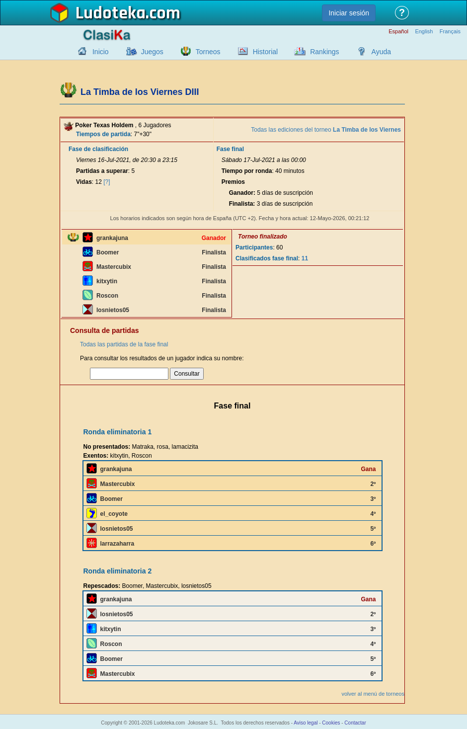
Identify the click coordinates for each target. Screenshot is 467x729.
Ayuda (381, 52)
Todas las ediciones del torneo (326, 129)
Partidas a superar (102, 170)
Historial (265, 52)
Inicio (100, 52)
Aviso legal (305, 723)
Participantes (254, 247)
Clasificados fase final (266, 258)
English (424, 31)
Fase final (230, 149)
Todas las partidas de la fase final (124, 344)
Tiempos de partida (103, 134)
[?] (106, 181)
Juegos (152, 52)
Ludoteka (111, 13)
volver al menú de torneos (372, 694)
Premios (233, 181)
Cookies (331, 723)
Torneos (208, 52)
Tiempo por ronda (247, 170)
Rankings (324, 52)
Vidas (84, 181)
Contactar (355, 723)
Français (450, 31)
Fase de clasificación (98, 149)
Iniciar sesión (348, 13)
